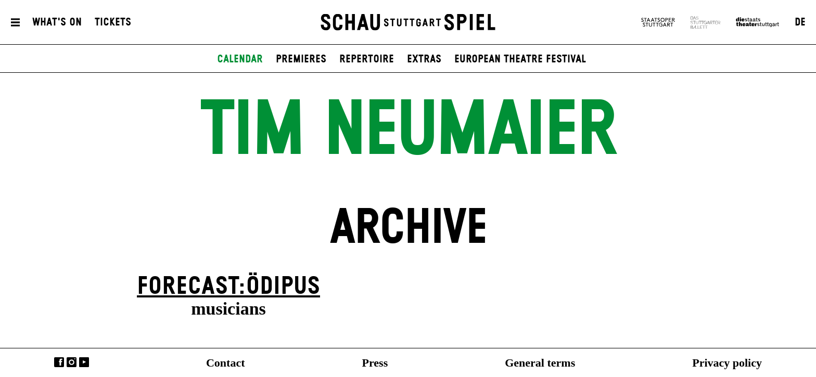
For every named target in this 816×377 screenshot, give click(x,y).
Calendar (240, 59)
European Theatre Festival (520, 59)
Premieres (301, 59)
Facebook (59, 362)
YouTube (84, 362)
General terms (540, 362)
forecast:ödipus (228, 287)
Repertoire (366, 59)
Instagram (71, 362)
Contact (225, 362)
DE (800, 22)
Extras (424, 59)
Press (375, 362)
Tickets (113, 22)
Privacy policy (727, 362)
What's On (57, 22)
